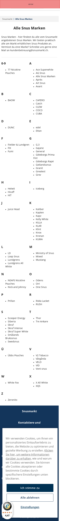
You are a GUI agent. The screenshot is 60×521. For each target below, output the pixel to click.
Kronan (40, 235)
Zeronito (12, 399)
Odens (39, 280)
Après (39, 79)
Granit (39, 168)
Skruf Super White (18, 331)
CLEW (39, 106)
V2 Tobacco (42, 355)
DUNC (11, 127)
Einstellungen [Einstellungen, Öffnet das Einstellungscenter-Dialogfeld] (30, 507)
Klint (38, 229)
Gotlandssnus (43, 164)
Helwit (11, 188)
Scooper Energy (16, 318)
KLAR (39, 225)
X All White (42, 382)
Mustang (41, 259)
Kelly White (42, 219)
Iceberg (40, 188)
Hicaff (11, 191)
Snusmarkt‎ (7, 19)
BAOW (11, 100)
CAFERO (40, 100)
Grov (38, 174)
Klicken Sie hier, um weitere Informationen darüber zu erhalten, (29, 454)
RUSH (39, 304)
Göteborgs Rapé (45, 161)
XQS (38, 385)
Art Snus (40, 83)
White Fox (13, 382)
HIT (10, 195)
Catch (39, 103)
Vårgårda (41, 358)
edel (38, 127)
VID (38, 365)
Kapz (38, 215)
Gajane (40, 148)
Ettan (39, 130)
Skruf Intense (15, 328)
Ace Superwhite (44, 69)
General (40, 151)
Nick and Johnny (17, 287)
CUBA (39, 113)
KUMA (39, 239)
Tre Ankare (42, 321)
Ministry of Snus (45, 253)
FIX (9, 148)
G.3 (38, 144)
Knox (38, 232)
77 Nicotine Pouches (12, 71)
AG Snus (40, 73)
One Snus (41, 287)
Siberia (12, 321)
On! (38, 283)
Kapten (40, 212)
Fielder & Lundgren (18, 144)
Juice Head (14, 209)
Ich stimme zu (30, 488)
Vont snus (41, 368)
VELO (39, 362)
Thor (38, 318)
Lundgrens (14, 259)
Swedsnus (13, 341)
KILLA (39, 222)
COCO (39, 110)
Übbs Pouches (16, 355)
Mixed (39, 256)
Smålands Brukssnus (12, 336)
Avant (39, 86)
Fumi (10, 151)
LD (9, 253)
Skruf (11, 324)
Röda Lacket (42, 300)
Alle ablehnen (29, 497)
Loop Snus (13, 256)
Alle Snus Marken (45, 76)
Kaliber (40, 209)
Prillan (11, 300)
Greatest (40, 171)
